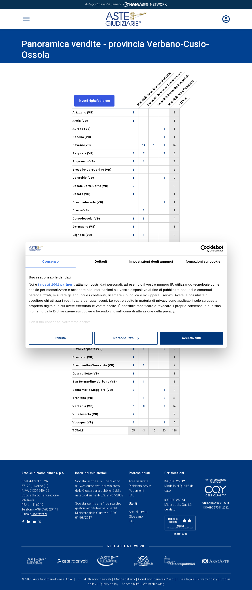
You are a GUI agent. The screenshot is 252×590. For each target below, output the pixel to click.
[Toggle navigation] (26, 19)
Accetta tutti (191, 338)
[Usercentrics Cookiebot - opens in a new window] (203, 248)
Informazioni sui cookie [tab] (201, 261)
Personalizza (126, 338)
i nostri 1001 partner (55, 284)
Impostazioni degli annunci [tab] (151, 261)
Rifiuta (60, 338)
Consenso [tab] (50, 261)
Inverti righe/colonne (94, 101)
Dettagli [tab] (101, 261)
